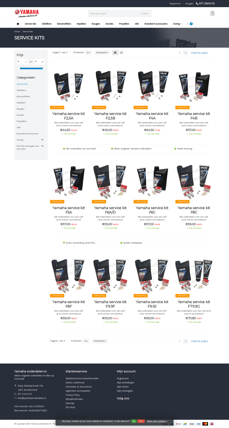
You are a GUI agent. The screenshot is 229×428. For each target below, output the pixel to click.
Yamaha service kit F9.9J (152, 304)
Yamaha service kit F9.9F (110, 304)
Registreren (175, 3)
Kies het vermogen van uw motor (28, 147)
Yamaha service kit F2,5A (68, 116)
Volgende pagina (199, 52)
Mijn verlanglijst (125, 390)
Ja (134, 421)
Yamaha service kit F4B (194, 116)
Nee (141, 421)
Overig (177, 23)
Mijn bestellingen (125, 382)
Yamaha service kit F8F (68, 304)
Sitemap (70, 403)
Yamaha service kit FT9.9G (194, 304)
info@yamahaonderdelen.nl (32, 398)
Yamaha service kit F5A (68, 210)
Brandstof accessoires (155, 23)
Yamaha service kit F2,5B (110, 116)
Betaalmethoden (74, 399)
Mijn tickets (123, 386)
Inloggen (189, 3)
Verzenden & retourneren (79, 386)
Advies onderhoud (75, 382)
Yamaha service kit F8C (194, 210)
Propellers (124, 23)
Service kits (30, 23)
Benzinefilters (64, 23)
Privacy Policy (73, 394)
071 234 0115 (207, 3)
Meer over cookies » (157, 421)
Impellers (81, 23)
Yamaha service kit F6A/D (110, 210)
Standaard (102, 52)
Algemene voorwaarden (78, 390)
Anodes (109, 23)
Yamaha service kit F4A (152, 116)
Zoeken (144, 13)
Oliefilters (47, 23)
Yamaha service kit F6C (152, 210)
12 (88, 52)
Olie (137, 23)
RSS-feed (70, 407)
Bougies (96, 23)
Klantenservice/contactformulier (82, 378)
